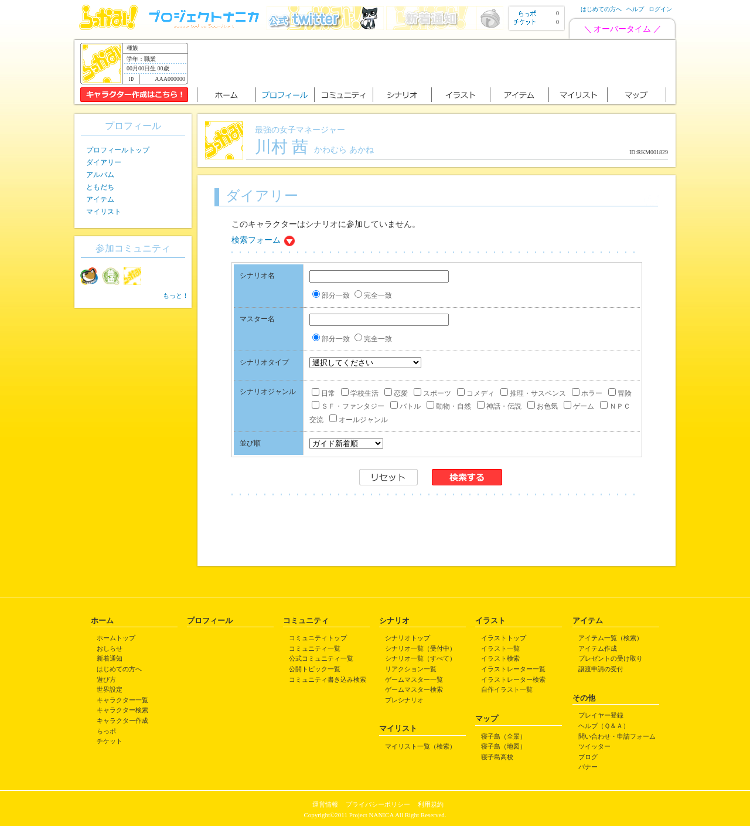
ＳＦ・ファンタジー (348, 406)
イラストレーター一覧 (513, 668)
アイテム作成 (597, 648)
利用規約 (431, 804)
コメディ (476, 393)
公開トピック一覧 (314, 668)
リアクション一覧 (411, 668)
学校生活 (360, 393)
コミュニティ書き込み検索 (327, 679)
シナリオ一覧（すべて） (420, 658)
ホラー (587, 393)
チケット (109, 741)
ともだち (100, 187)
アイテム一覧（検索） (610, 637)
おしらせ (109, 648)
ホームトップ (116, 637)
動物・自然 (449, 406)
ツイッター (594, 746)
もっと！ (176, 295)
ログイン (660, 9)
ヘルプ (635, 9)
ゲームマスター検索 (414, 689)
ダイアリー (103, 162)
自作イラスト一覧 (507, 689)
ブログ (588, 756)
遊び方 (106, 679)
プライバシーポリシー (378, 804)
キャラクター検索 (122, 709)
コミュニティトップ (318, 637)
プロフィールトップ (117, 150)
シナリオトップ (407, 637)
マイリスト (103, 212)
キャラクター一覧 (122, 699)
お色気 (542, 406)
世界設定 (109, 689)
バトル (405, 406)
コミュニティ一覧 (314, 648)
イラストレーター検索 (513, 679)
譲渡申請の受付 (600, 668)
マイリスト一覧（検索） (420, 746)
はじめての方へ (601, 9)
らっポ (106, 731)
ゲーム (579, 406)
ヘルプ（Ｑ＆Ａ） (603, 725)
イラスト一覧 (500, 648)
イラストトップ (503, 637)
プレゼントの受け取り (610, 658)
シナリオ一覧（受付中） (420, 648)
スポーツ (432, 393)
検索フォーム (256, 240)
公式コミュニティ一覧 (321, 658)
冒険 (620, 393)
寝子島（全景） (503, 736)
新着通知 (109, 658)
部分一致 (331, 295)
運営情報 (325, 804)
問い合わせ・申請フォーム (617, 736)
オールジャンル (358, 420)
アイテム (100, 199)
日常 (323, 393)
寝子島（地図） (503, 746)
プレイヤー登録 (600, 715)
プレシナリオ (404, 699)
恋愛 (396, 393)
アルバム (100, 175)
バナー (588, 766)
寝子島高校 (497, 756)
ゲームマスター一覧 (414, 679)
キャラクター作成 (122, 720)
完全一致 (373, 295)
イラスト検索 (500, 658)
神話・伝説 (499, 406)
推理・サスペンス (533, 393)
